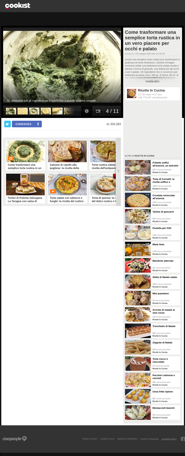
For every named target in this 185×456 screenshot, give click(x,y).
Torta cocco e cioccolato (160, 360)
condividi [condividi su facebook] (23, 124)
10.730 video (145, 94)
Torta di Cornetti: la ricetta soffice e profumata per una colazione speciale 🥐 (165, 181)
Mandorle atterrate (163, 260)
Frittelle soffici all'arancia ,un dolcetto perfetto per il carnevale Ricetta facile (166, 164)
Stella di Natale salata (165, 277)
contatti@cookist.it (168, 439)
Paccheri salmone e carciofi (164, 377)
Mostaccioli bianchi (164, 408)
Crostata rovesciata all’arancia (164, 197)
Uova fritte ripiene (163, 391)
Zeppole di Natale (162, 342)
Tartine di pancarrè (163, 211)
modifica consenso (127, 439)
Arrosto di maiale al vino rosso (164, 311)
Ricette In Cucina (151, 90)
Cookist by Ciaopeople (149, 439)
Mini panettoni (161, 293)
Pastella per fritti (162, 228)
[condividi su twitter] (7, 124)
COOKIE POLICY (107, 439)
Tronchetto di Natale (164, 326)
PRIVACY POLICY (89, 439)
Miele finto (158, 244)
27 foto (158, 94)
